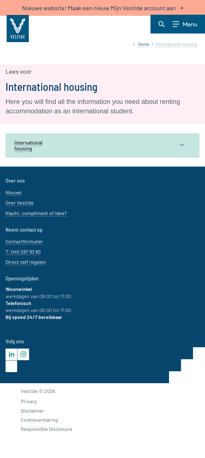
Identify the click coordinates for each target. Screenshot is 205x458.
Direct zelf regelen (26, 262)
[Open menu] (189, 24)
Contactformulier (24, 241)
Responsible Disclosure (46, 429)
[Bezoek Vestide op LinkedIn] (11, 354)
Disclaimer (32, 411)
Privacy (29, 401)
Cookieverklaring (39, 420)
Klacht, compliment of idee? (36, 213)
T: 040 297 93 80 (23, 252)
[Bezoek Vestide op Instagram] (23, 354)
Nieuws (14, 192)
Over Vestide (20, 202)
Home (143, 44)
